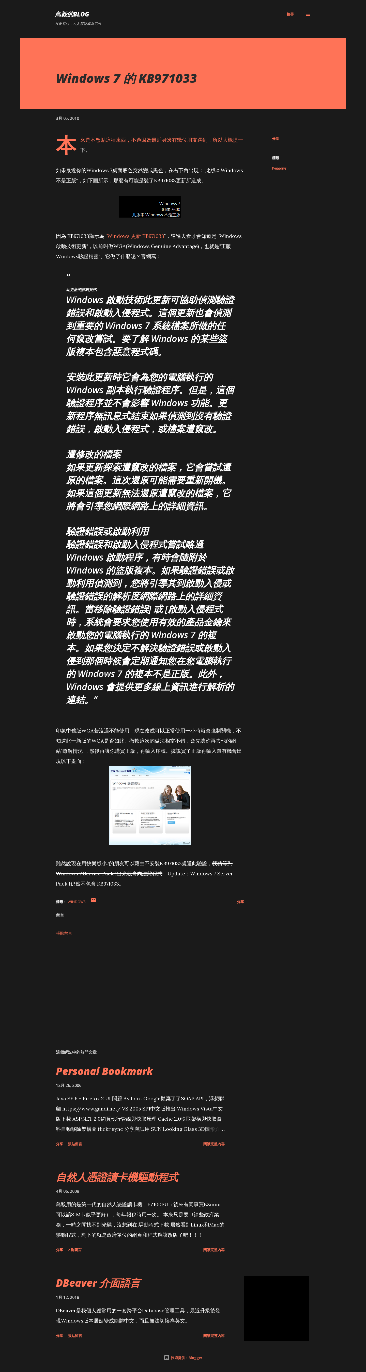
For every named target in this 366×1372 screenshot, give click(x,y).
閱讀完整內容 (214, 1143)
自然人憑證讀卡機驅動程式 (117, 1177)
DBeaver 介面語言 (98, 1283)
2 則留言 (75, 1249)
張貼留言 (64, 933)
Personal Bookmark (104, 1071)
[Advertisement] (142, 986)
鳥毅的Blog (72, 14)
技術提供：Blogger (183, 1357)
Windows (279, 168)
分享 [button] (275, 138)
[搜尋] (290, 14)
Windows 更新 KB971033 (135, 236)
